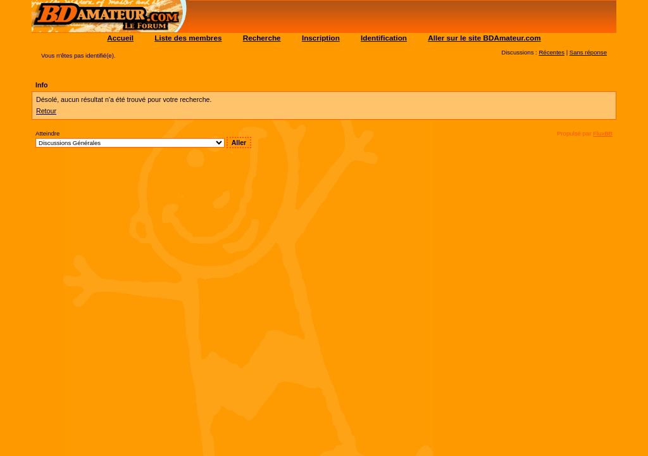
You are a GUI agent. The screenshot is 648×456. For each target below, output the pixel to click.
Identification (384, 38)
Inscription (321, 38)
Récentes (551, 52)
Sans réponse (588, 52)
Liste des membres (187, 38)
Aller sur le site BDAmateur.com (484, 38)
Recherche (262, 38)
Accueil (120, 38)
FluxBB (603, 133)
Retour (46, 111)
